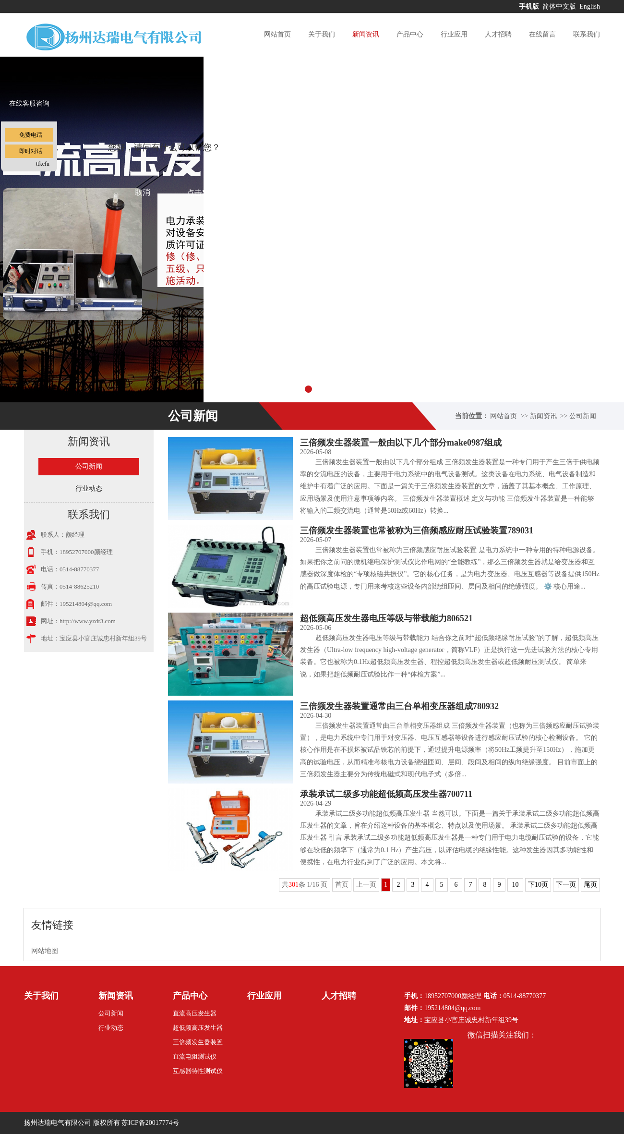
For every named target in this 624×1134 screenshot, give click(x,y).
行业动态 (88, 488)
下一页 (566, 884)
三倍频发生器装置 (198, 1042)
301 (293, 884)
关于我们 (321, 34)
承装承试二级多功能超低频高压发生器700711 (386, 794)
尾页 (590, 884)
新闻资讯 (365, 34)
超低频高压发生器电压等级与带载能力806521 (386, 618)
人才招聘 (498, 34)
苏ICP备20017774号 (150, 1122)
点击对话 (202, 193)
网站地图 (44, 950)
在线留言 (542, 34)
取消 (142, 192)
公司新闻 (582, 416)
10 (515, 884)
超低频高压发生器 (198, 1027)
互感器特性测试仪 (198, 1070)
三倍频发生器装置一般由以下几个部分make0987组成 (401, 442)
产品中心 (409, 34)
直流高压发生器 (194, 1013)
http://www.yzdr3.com (88, 621)
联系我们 (586, 34)
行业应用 (454, 34)
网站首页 (277, 34)
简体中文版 (560, 6)
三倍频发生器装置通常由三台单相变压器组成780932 (399, 706)
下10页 (538, 884)
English (589, 6)
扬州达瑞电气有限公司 (57, 1122)
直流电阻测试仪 (194, 1056)
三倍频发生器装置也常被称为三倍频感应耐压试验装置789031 (416, 530)
